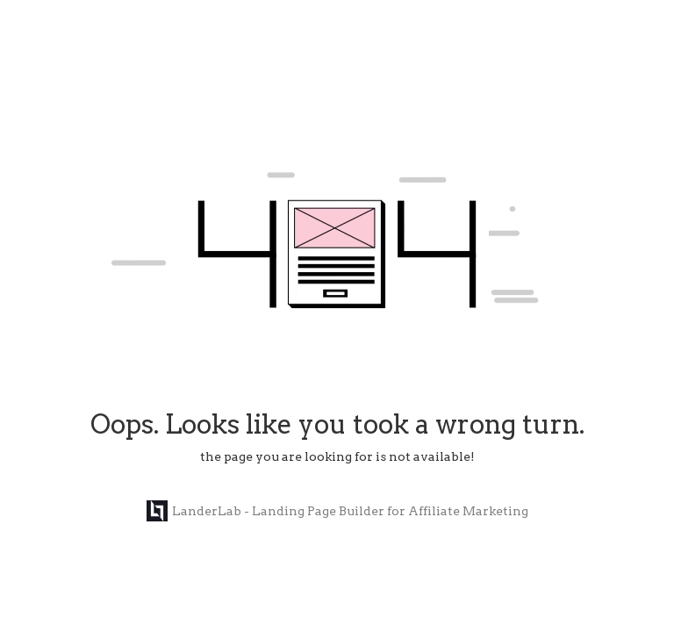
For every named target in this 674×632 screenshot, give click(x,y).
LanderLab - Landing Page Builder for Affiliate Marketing (337, 510)
